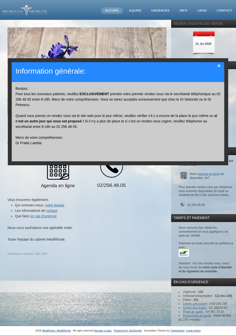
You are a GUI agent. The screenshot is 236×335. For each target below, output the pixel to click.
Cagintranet (177, 330)
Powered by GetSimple (128, 330)
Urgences (160, 10)
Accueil (112, 10)
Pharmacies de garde (197, 315)
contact (51, 211)
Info (183, 10)
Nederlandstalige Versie (198, 24)
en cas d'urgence (43, 216)
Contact (224, 10)
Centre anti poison (195, 304)
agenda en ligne (208, 174)
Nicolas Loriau (103, 330)
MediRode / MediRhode (56, 330)
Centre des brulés (194, 307)
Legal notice (193, 330)
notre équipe (54, 205)
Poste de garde (193, 311)
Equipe (135, 10)
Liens (202, 10)
